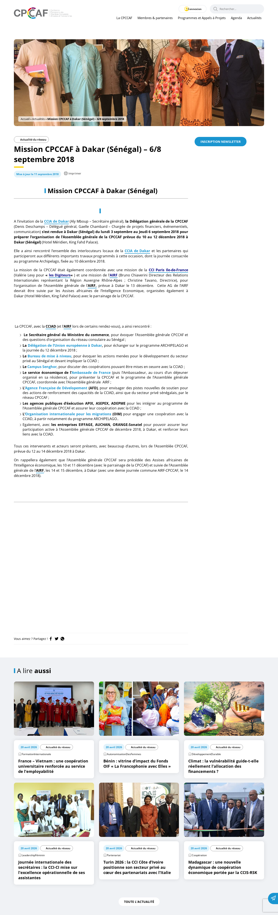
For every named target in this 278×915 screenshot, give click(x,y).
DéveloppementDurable (206, 754)
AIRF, (92, 285)
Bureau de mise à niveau (49, 356)
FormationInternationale (36, 754)
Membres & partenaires (155, 18)
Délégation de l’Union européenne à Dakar (65, 345)
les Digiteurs (60, 275)
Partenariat (114, 855)
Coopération (199, 855)
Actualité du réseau (31, 139)
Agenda (236, 18)
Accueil (25, 119)
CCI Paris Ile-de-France (168, 270)
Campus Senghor (42, 366)
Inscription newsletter (220, 142)
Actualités (254, 18)
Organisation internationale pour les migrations (68, 414)
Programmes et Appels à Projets (202, 18)
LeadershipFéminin (33, 855)
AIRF (113, 275)
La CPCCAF (124, 18)
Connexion (193, 9)
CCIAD (51, 326)
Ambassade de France (91, 372)
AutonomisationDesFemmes (124, 754)
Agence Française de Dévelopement (56, 388)
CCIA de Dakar (56, 221)
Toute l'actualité (139, 902)
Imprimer (72, 173)
